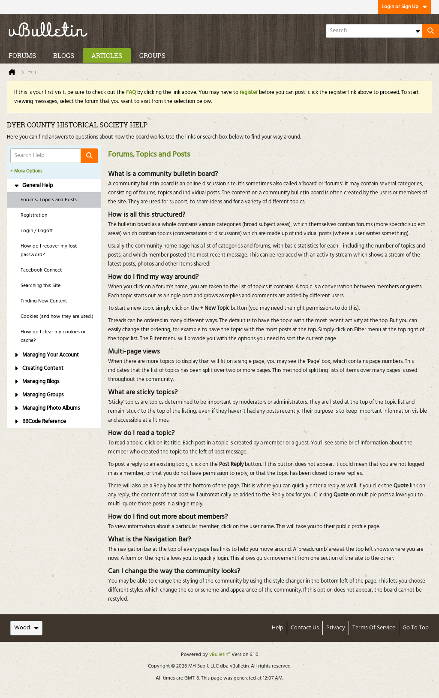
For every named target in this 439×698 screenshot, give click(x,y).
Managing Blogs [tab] (36, 381)
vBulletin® (219, 654)
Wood (26, 628)
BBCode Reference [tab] (40, 421)
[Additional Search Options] (417, 31)
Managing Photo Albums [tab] (47, 408)
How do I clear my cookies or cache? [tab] (53, 336)
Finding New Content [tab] (44, 301)
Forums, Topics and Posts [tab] (49, 200)
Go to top (416, 628)
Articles (106, 55)
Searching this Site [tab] (40, 285)
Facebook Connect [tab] (41, 270)
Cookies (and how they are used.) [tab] (57, 316)
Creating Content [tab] (38, 368)
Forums (22, 55)
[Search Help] (54, 155)
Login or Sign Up (404, 7)
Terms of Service (373, 628)
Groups (152, 55)
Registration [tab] (34, 215)
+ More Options (26, 171)
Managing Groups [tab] (38, 394)
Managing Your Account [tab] (46, 355)
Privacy (335, 628)
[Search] (374, 31)
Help (277, 628)
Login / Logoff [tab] (37, 231)
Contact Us (305, 628)
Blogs (63, 55)
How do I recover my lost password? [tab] (49, 250)
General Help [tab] (33, 185)
